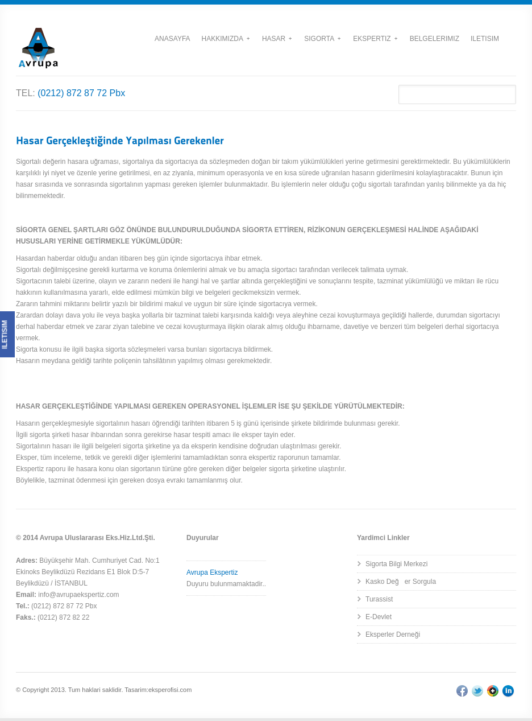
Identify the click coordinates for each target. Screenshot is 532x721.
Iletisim (485, 39)
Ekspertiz (375, 39)
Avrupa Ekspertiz (212, 572)
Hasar (277, 39)
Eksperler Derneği (392, 634)
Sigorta (322, 39)
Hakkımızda (226, 39)
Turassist (379, 599)
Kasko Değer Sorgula (400, 582)
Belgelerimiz (434, 39)
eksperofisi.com (170, 689)
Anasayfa (172, 39)
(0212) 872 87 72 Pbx (81, 93)
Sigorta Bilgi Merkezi (396, 564)
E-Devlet (378, 617)
